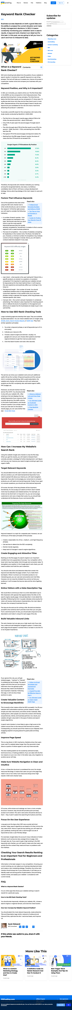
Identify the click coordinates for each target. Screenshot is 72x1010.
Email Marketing (52, 59)
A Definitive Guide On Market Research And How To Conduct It (35, 971)
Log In (53, 2)
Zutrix (7, 321)
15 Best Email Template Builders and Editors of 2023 (34, 207)
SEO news (50, 50)
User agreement (64, 999)
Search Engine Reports (17, 321)
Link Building (51, 41)
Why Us (19, 2)
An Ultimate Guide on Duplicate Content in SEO (34, 403)
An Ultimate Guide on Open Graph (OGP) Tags (34, 700)
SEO (2, 19)
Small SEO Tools (10, 411)
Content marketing (53, 44)
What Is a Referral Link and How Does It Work (34, 396)
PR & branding (51, 62)
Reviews (26, 2)
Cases (49, 56)
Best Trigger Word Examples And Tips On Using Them (59, 971)
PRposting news (52, 39)
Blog (45, 2)
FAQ (32, 2)
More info (60, 1005)
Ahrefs (3, 321)
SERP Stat (30, 321)
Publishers (38, 2)
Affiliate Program (40, 999)
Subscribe (49, 25)
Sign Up (61, 2)
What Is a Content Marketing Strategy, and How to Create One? (10, 972)
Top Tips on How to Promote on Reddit (34, 213)
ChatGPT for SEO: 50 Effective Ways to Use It (34, 693)
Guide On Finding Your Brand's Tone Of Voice (34, 220)
